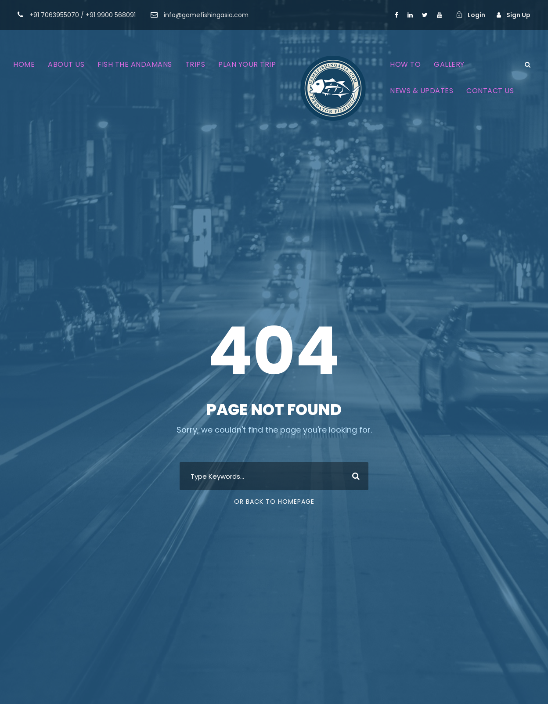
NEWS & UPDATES (421, 91)
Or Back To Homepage (274, 501)
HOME (24, 64)
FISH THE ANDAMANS (134, 64)
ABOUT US (66, 64)
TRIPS (195, 64)
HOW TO (405, 64)
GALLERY (449, 64)
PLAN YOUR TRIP (247, 64)
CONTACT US (490, 91)
